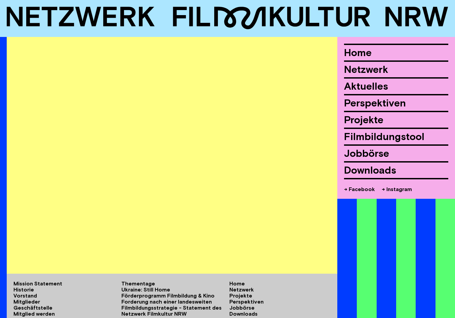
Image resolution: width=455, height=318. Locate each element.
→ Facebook (359, 189)
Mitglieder (26, 302)
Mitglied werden (34, 314)
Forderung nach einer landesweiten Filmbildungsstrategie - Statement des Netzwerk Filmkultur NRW (171, 308)
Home (358, 52)
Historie (23, 289)
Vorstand (25, 295)
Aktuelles (366, 86)
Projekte (363, 120)
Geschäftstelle (32, 308)
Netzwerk (366, 69)
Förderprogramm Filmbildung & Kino (168, 295)
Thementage (138, 283)
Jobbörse (366, 153)
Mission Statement (37, 283)
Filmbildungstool (384, 136)
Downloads (370, 170)
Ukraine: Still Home (145, 289)
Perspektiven (375, 103)
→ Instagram (397, 189)
